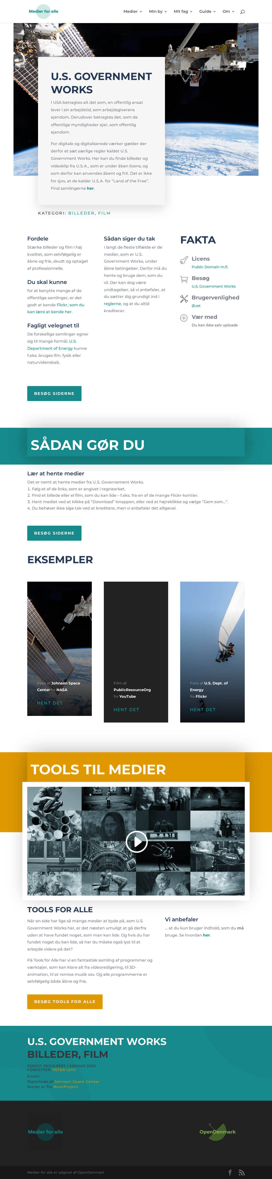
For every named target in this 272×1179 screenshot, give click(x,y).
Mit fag (181, 12)
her (90, 188)
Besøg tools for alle (65, 1001)
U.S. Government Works (214, 286)
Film (104, 213)
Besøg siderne (54, 393)
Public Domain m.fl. (210, 267)
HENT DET (50, 703)
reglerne (112, 303)
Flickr (201, 696)
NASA (61, 689)
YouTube (127, 696)
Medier (130, 12)
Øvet (196, 305)
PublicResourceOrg (132, 689)
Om (226, 12)
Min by (156, 12)
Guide (205, 12)
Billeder (81, 213)
